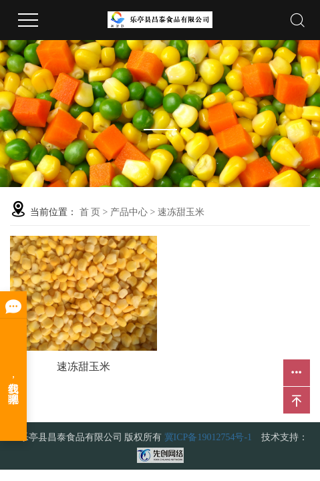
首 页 (90, 212)
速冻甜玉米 (181, 212)
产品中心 (129, 212)
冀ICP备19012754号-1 (208, 437)
